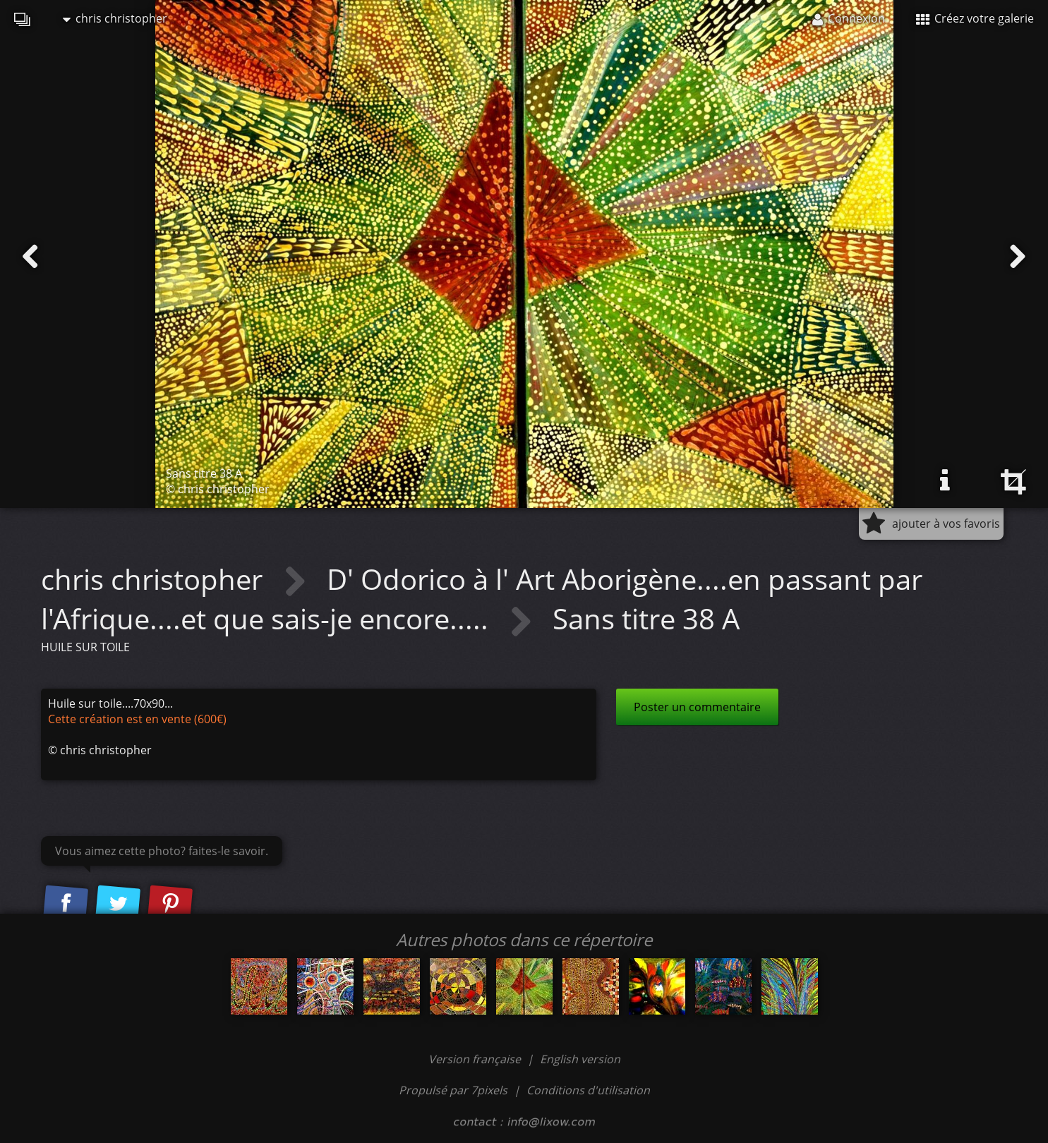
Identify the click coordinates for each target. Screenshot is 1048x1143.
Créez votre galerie (975, 18)
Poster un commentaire (697, 707)
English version (580, 1059)
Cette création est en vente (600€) (137, 719)
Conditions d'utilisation (588, 1090)
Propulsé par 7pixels (453, 1090)
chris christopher (115, 18)
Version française (476, 1059)
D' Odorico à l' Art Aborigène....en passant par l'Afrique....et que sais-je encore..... (481, 599)
